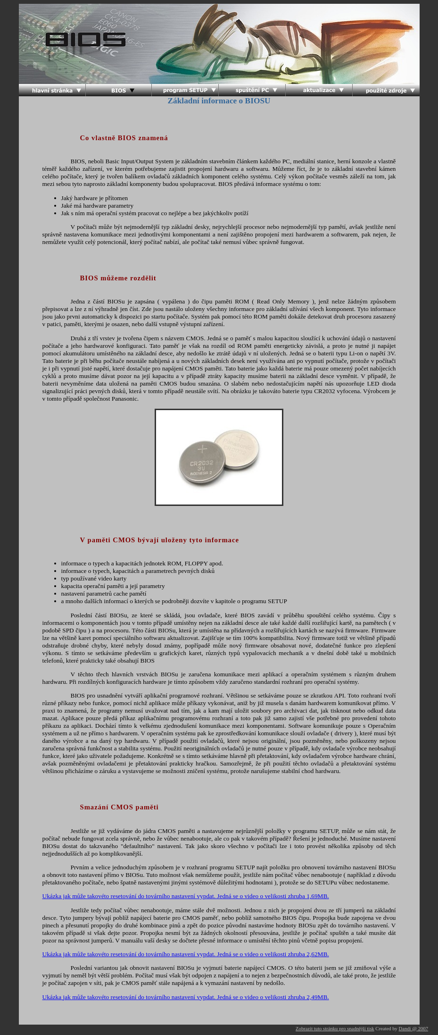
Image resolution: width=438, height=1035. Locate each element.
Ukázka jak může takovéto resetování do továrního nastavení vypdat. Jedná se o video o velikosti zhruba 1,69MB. (185, 896)
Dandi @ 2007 (414, 1028)
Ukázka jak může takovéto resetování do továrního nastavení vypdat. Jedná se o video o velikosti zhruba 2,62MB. (185, 954)
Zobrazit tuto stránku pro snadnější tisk (335, 1028)
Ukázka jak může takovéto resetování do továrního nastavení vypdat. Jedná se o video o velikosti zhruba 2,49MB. (185, 997)
